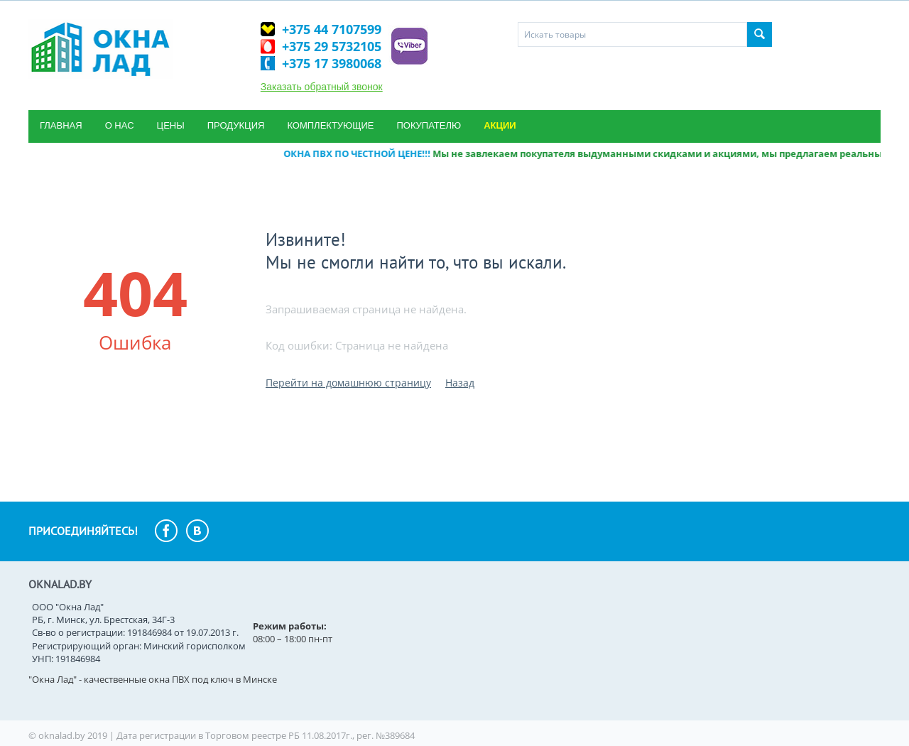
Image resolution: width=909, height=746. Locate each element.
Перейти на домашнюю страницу (348, 382)
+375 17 (331, 63)
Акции (500, 125)
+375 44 (331, 29)
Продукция (236, 125)
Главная (61, 125)
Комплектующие (330, 125)
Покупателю (428, 125)
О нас (119, 125)
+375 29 (331, 46)
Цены (171, 125)
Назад (459, 382)
